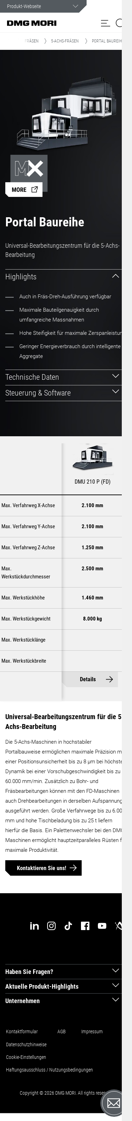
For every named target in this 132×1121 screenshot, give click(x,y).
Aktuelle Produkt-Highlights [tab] (41, 986)
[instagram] (51, 926)
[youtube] (102, 926)
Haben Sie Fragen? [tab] (29, 971)
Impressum (92, 1031)
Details (88, 679)
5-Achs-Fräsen (64, 41)
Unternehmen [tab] (22, 1000)
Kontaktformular (22, 1031)
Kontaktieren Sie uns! (41, 868)
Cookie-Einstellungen (26, 1057)
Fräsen (31, 41)
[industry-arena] (119, 926)
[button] (105, 23)
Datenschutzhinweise (26, 1044)
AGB (61, 1031)
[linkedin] (34, 926)
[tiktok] (68, 926)
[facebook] (85, 926)
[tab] (66, 277)
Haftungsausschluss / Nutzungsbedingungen (49, 1070)
